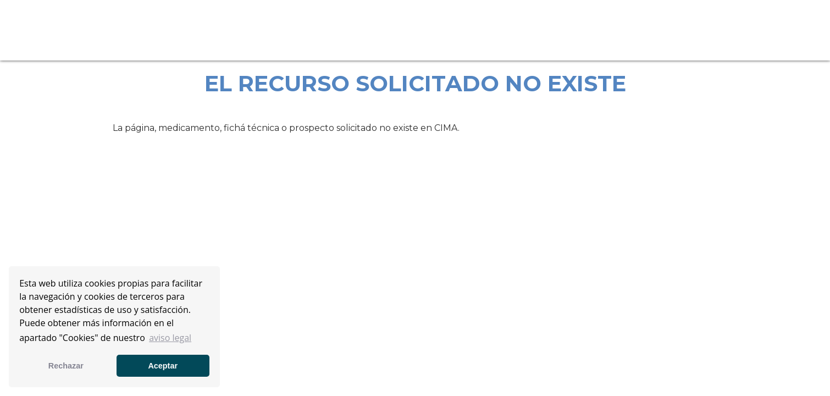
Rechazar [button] (66, 365)
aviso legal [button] (170, 338)
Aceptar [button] (163, 365)
